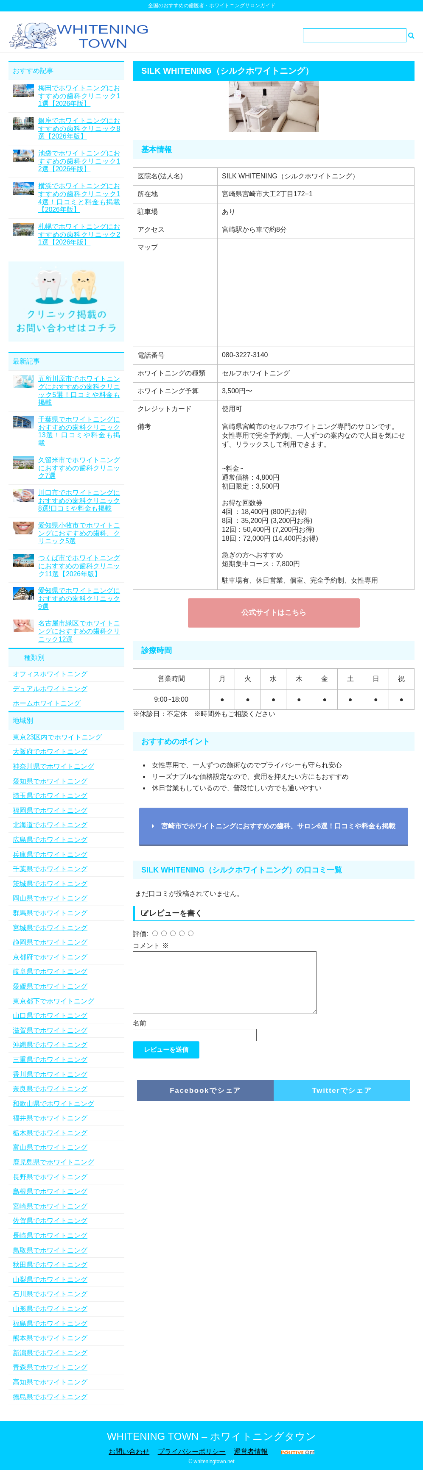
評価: (141, 933)
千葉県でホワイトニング (50, 869)
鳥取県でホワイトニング (50, 1250)
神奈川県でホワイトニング (53, 766)
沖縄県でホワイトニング (50, 1044)
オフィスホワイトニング (50, 674)
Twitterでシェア (342, 1101)
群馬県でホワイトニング (50, 913)
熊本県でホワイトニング (50, 1338)
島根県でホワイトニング (50, 1191)
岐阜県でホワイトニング (50, 971)
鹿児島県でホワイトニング (53, 1162)
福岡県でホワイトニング (50, 810)
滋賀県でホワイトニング (50, 1030)
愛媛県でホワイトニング (50, 986)
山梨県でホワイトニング (50, 1279)
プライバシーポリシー (192, 1451)
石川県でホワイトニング (50, 1294)
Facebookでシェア (205, 1101)
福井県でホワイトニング (50, 1118)
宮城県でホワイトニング (50, 927)
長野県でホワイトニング (50, 1177)
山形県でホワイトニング (50, 1308)
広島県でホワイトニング (50, 839)
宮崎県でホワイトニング (50, 1206)
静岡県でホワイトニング (50, 942)
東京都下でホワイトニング (53, 1001)
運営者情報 (251, 1451)
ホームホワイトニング (47, 703)
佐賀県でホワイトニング (50, 1220)
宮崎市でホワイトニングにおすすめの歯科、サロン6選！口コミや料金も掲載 (274, 826)
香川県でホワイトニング (50, 1074)
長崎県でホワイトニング (50, 1235)
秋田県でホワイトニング (50, 1264)
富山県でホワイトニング (50, 1147)
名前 (139, 1033)
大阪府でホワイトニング (50, 751)
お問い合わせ (129, 1451)
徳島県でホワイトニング (50, 1397)
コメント (150, 945)
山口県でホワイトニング (50, 1015)
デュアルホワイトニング (50, 688)
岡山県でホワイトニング (50, 898)
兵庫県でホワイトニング (50, 854)
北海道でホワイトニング (50, 824)
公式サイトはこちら (273, 613)
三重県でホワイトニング (50, 1059)
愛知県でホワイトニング (50, 781)
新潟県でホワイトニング (50, 1352)
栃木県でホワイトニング (50, 1133)
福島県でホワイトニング (50, 1323)
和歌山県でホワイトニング (53, 1103)
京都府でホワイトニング (50, 957)
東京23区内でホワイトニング (57, 737)
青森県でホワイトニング (50, 1367)
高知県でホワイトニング (50, 1382)
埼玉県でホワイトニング (50, 795)
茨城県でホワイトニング (50, 883)
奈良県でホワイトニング (50, 1088)
